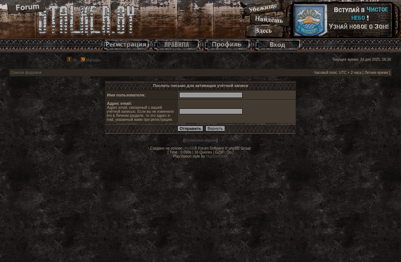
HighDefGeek (217, 156)
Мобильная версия (201, 140)
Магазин (90, 60)
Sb (72, 60)
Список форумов (26, 73)
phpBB (189, 148)
